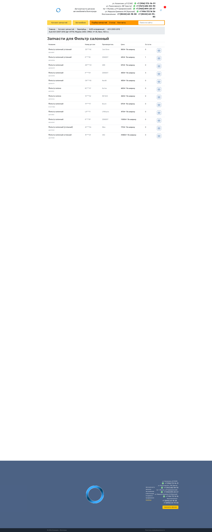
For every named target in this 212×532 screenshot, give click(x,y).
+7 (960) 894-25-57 (145, 9)
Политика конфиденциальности (155, 530)
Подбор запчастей (99, 23)
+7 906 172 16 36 (147, 11)
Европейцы (81, 29)
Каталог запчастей (59, 23)
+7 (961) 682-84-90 (145, 6)
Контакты (121, 23)
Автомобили (80, 23)
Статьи (112, 23)
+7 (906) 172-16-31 (146, 3)
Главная (52, 29)
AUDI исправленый (97, 29)
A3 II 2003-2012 (113, 29)
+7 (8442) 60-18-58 (127, 14)
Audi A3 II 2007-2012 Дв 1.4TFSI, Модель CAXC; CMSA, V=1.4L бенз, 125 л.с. (79, 32)
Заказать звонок (170, 507)
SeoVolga (148, 500)
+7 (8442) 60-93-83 (171, 503)
